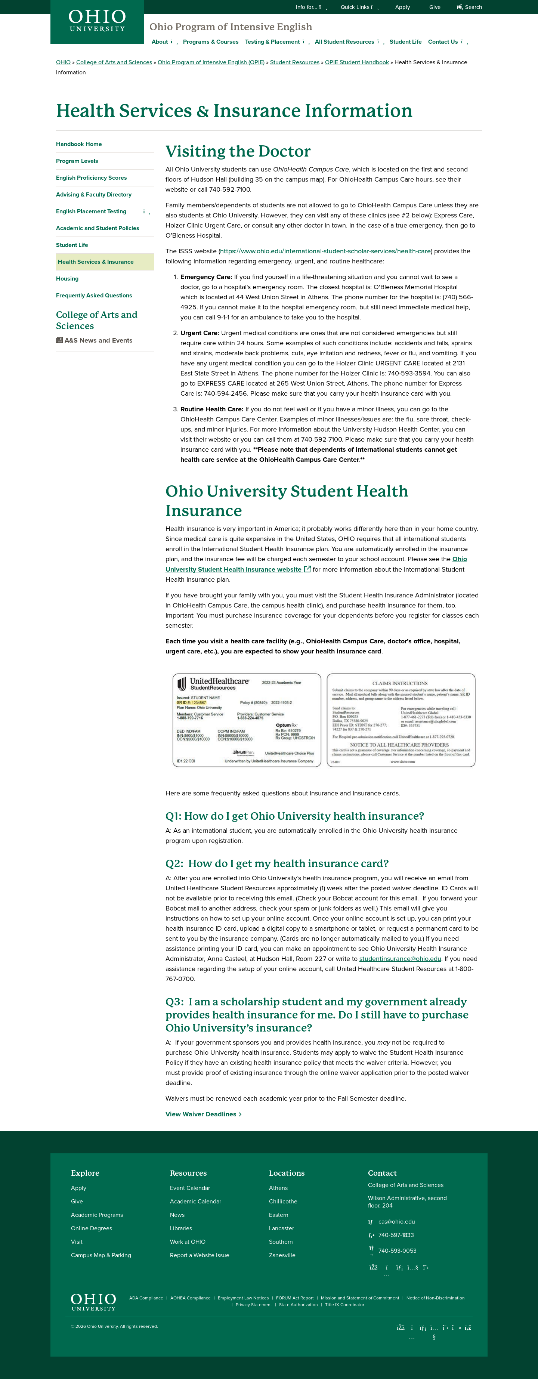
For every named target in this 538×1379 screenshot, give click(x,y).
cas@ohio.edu (396, 1221)
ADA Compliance (146, 1298)
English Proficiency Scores (91, 177)
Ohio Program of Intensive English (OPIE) (211, 62)
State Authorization (298, 1304)
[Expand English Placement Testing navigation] (147, 211)
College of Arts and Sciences (114, 62)
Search (469, 7)
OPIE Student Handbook (357, 62)
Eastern (278, 1215)
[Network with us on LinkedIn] (399, 1267)
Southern (281, 1241)
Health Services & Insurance (96, 261)
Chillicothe (283, 1201)
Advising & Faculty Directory (94, 194)
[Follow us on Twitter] (426, 1267)
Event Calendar (190, 1188)
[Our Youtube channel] (412, 1267)
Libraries (181, 1228)
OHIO (63, 62)
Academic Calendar (195, 1201)
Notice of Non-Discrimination (435, 1298)
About (160, 41)
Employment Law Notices (243, 1298)
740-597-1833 (396, 1235)
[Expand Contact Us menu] (464, 41)
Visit (77, 1241)
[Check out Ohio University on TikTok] (456, 1327)
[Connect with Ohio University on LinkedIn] (423, 1327)
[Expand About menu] (173, 41)
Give (434, 7)
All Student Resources (344, 41)
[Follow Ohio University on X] (445, 1327)
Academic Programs (97, 1215)
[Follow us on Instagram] (386, 1273)
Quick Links (360, 7)
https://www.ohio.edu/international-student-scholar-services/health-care (325, 251)
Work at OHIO (187, 1241)
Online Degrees (91, 1228)
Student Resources (294, 62)
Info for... (311, 7)
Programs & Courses (211, 41)
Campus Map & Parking (101, 1255)
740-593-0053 (397, 1251)
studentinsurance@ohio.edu (400, 959)
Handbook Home (79, 144)
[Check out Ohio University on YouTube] (434, 1332)
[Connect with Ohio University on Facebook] (400, 1327)
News (177, 1215)
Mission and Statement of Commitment (360, 1298)
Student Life (406, 41)
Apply (402, 7)
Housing (67, 278)
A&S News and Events (94, 340)
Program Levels (77, 161)
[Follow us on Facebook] (373, 1267)
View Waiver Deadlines (201, 1114)
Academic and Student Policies (97, 228)
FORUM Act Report (295, 1298)
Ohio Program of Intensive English (230, 27)
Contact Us (443, 41)
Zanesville (282, 1255)
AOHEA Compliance (190, 1298)
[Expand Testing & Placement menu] (305, 41)
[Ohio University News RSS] (468, 1327)
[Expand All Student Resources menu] (380, 41)
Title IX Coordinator (344, 1304)
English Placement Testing (91, 211)
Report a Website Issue (199, 1255)
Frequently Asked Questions (94, 295)
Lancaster (281, 1228)
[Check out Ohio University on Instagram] (412, 1337)
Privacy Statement (254, 1304)
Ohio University (102, 1326)
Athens (278, 1188)
